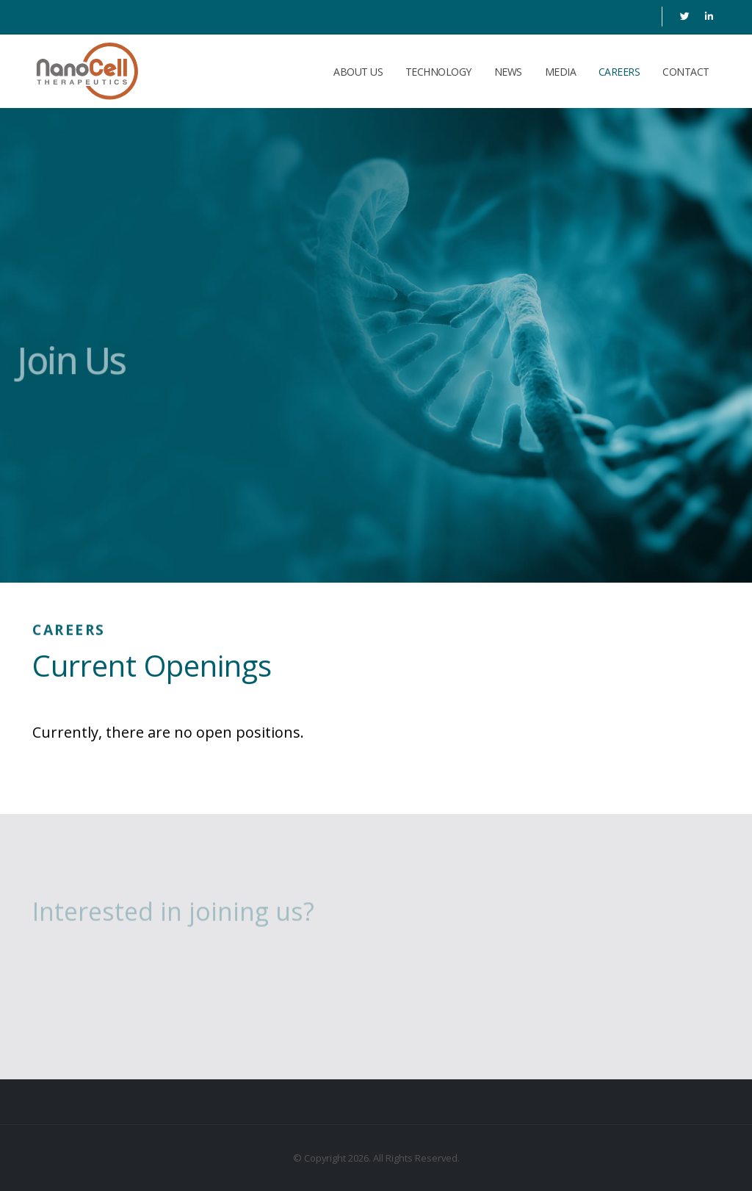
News (508, 72)
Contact (685, 72)
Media (560, 72)
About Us (358, 72)
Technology (438, 72)
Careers (619, 72)
